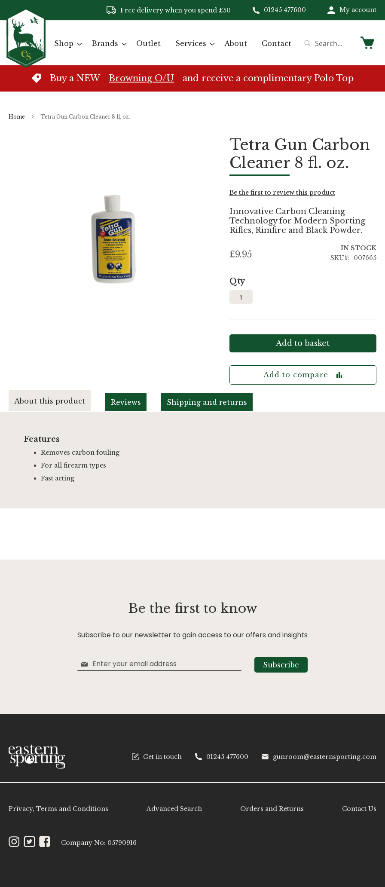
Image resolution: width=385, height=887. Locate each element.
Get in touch (157, 757)
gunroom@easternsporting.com (318, 757)
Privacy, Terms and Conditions (58, 809)
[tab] (57, 401)
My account (357, 10)
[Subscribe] (281, 665)
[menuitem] (65, 44)
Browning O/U (141, 78)
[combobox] (327, 43)
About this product (49, 401)
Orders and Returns (272, 809)
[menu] (173, 44)
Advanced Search (174, 809)
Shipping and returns (207, 402)
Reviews (126, 402)
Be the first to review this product (282, 192)
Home (17, 116)
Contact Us (359, 809)
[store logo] (26, 42)
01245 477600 (285, 10)
